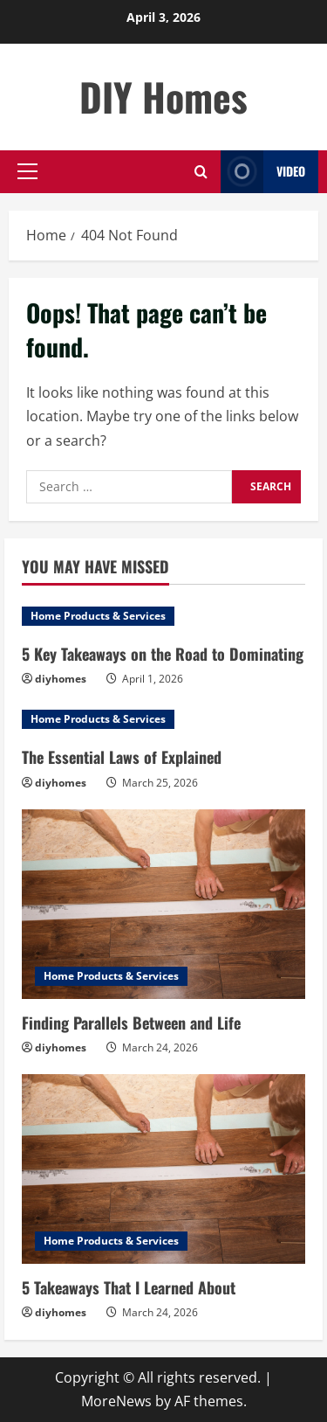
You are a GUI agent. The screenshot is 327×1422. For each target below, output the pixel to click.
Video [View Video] (263, 171)
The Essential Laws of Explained (121, 757)
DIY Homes (163, 96)
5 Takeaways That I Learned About (128, 1287)
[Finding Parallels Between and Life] (163, 904)
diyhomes (60, 678)
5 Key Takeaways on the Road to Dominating (162, 653)
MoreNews (116, 1401)
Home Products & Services (98, 615)
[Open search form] (201, 172)
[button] (27, 171)
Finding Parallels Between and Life (131, 1022)
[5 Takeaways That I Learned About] (163, 1169)
